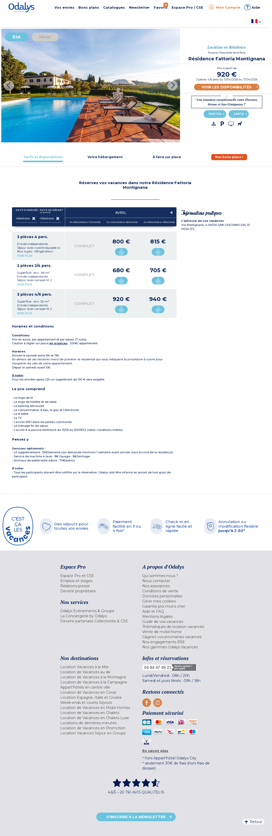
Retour (253, 821)
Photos (215, 114)
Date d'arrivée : (26, 211)
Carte (239, 114)
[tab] (43, 157)
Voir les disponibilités (227, 87)
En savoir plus (155, 751)
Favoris (161, 6)
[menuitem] (97, 575)
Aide (252, 7)
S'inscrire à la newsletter (136, 817)
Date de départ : (50, 211)
